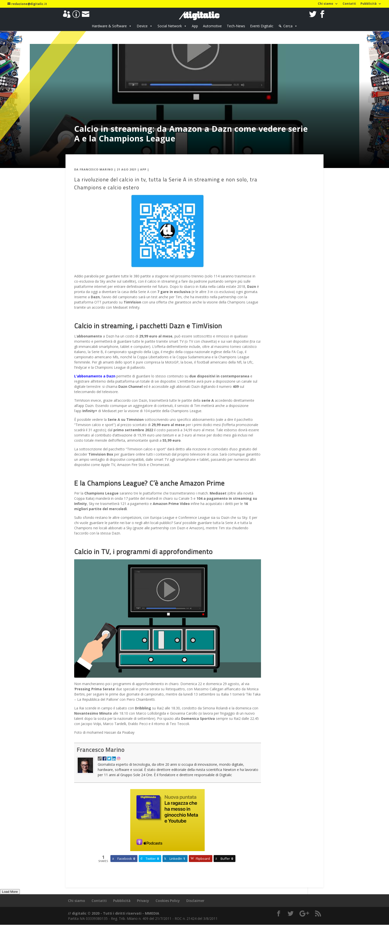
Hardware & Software (109, 26)
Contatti (349, 4)
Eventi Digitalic (261, 26)
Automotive (212, 26)
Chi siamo (325, 4)
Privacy (143, 900)
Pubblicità (368, 4)
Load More (10, 892)
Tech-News (236, 26)
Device (142, 26)
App (195, 26)
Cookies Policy (168, 900)
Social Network (170, 26)
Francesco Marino (96, 169)
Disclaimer (195, 900)
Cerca (287, 26)
